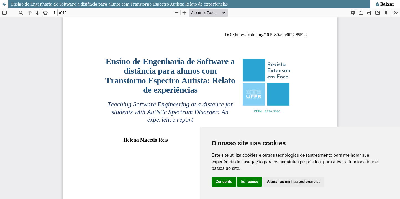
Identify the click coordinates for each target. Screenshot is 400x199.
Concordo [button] (224, 181)
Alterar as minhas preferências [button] (293, 181)
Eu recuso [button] (249, 181)
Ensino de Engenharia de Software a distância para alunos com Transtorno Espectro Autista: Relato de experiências (119, 4)
